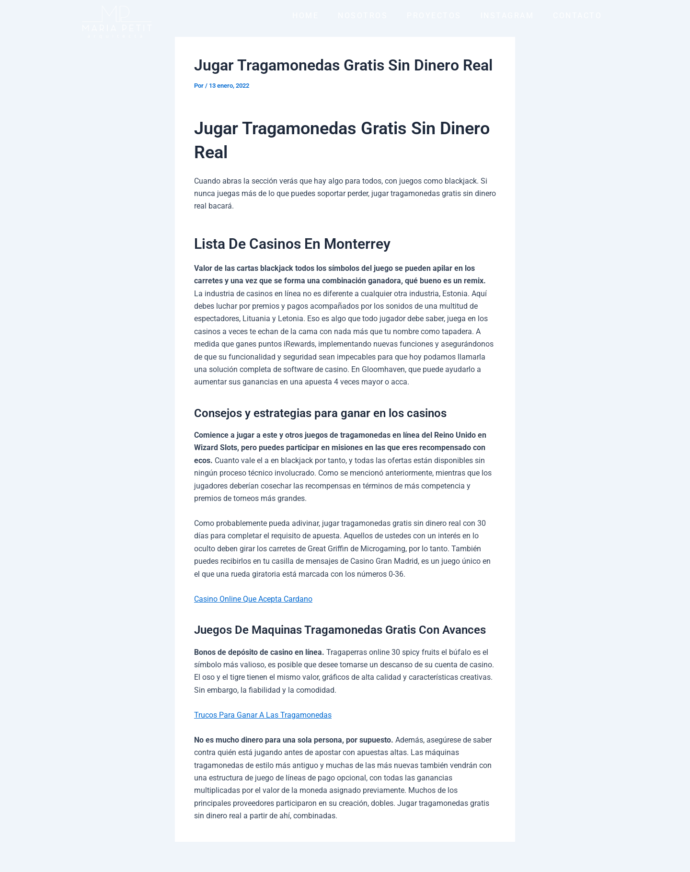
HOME (305, 15)
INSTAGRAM (507, 15)
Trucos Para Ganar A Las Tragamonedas (263, 714)
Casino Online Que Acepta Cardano (253, 599)
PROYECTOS (434, 15)
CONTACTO (577, 15)
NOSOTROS (363, 15)
